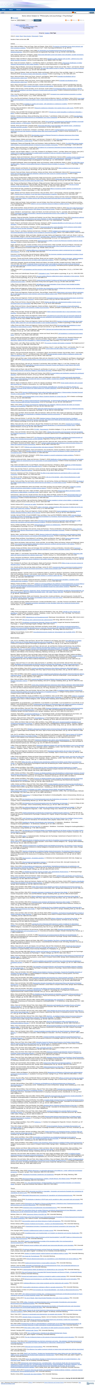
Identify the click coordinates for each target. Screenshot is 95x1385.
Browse (19, 9)
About (11, 9)
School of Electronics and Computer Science (54, 1382)
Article (17, 36)
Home (3, 9)
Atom (68, 20)
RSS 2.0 (81, 20)
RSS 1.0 (74, 20)
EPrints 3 (30, 1382)
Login (2, 12)
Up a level (15, 18)
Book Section (27, 36)
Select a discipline (20, 25)
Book (21, 36)
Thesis (41, 36)
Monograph (35, 36)
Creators (47, 33)
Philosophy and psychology (26, 26)
